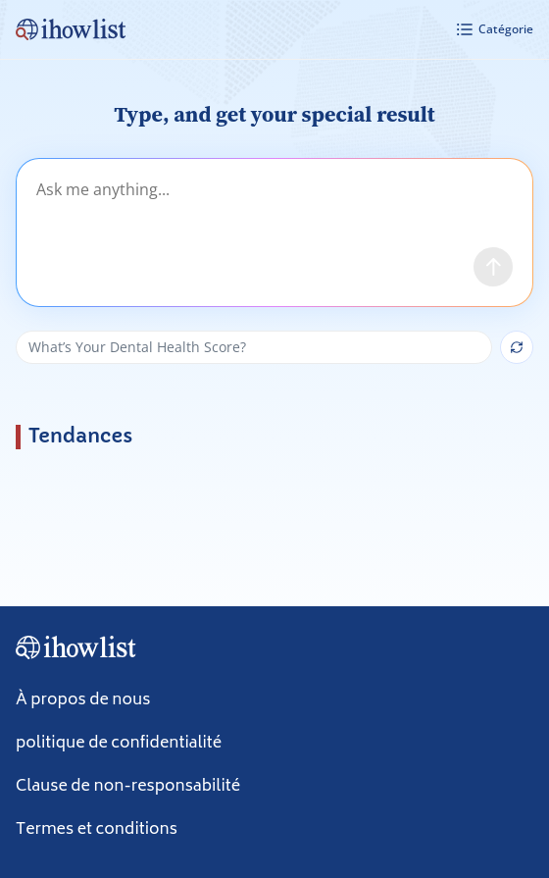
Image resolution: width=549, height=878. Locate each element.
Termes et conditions (96, 830)
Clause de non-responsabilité (128, 787)
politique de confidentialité (119, 743)
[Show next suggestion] (516, 347)
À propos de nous (83, 700)
